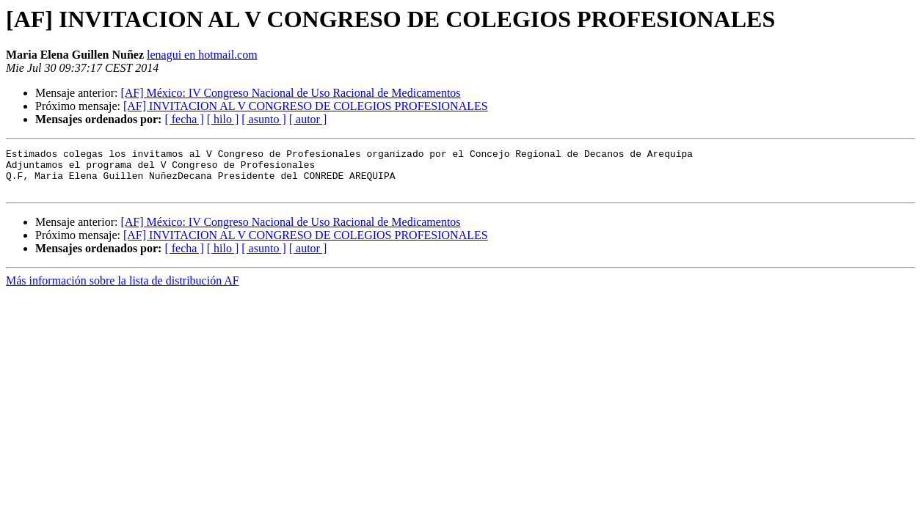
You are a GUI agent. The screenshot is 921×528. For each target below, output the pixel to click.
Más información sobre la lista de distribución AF (122, 289)
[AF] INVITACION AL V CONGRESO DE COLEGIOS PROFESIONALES (305, 106)
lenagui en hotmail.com (202, 54)
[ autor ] (308, 119)
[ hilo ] (223, 119)
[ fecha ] (183, 119)
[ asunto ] (263, 119)
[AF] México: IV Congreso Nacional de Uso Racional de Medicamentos (290, 93)
